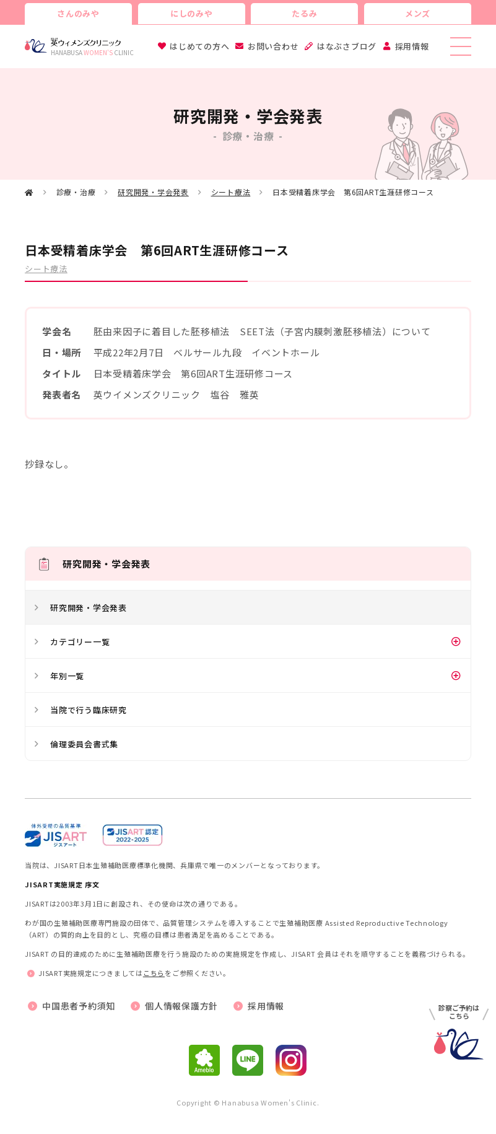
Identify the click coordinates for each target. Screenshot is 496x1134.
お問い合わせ (273, 46)
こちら (154, 973)
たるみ (304, 13)
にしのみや (191, 13)
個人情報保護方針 (181, 1006)
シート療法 (231, 192)
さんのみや (78, 13)
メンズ (417, 13)
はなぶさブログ (346, 46)
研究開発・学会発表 (153, 192)
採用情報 (412, 46)
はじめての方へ (199, 46)
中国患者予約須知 (78, 1006)
